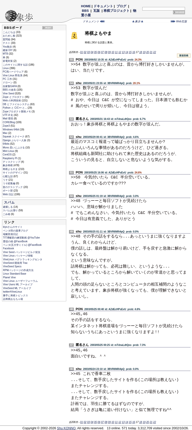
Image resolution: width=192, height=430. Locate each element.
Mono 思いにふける (14, 147)
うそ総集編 (9, 183)
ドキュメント (103, 6)
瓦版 (96, 11)
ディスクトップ (12, 161)
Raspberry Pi (10, 158)
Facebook (8, 248)
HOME (86, 6)
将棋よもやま (10, 169)
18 (140, 52)
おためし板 (9, 35)
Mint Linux (9, 151)
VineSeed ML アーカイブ (17, 288)
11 (116, 52)
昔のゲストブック (13, 187)
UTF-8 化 (8, 115)
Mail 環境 (8, 118)
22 (154, 52)
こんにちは (9, 32)
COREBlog (9, 122)
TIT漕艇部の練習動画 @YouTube (21, 237)
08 (105, 52)
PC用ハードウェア (13, 71)
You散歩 (8, 46)
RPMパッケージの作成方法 (18, 270)
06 (99, 52)
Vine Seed (9, 93)
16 (133, 52)
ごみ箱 (7, 214)
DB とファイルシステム (16, 104)
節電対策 (8, 61)
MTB (6, 53)
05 (95, 52)
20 (147, 52)
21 (151, 52)
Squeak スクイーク (14, 136)
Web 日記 (8, 194)
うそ (5, 179)
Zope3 (6, 125)
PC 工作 (7, 79)
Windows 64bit (11, 129)
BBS (85, 11)
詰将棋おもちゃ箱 (13, 299)
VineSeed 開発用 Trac (15, 263)
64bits (6, 143)
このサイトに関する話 (15, 64)
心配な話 (8, 176)
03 (88, 52)
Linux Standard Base (14, 273)
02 (85, 52)
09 (109, 52)
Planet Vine (9, 277)
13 (123, 52)
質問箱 (7, 39)
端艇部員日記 (10, 234)
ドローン (8, 82)
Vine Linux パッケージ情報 (18, 255)
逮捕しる (8, 206)
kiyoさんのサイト (12, 227)
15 (130, 52)
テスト (7, 43)
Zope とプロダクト (14, 97)
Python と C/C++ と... (15, 107)
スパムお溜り (10, 210)
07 (102, 52)
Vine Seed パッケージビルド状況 (21, 252)
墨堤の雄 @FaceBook (15, 241)
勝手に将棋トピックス (15, 295)
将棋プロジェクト (117, 11)
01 (81, 52)
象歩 (137, 21)
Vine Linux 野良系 (13, 75)
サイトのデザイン (13, 172)
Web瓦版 (179, 21)
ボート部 (8, 190)
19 (144, 52)
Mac (5, 133)
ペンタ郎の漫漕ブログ (15, 230)
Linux (6, 68)
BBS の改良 (10, 89)
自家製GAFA (10, 86)
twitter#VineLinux (12, 291)
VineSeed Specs (12, 266)
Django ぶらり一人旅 (15, 140)
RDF (48, 28)
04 (91, 52)
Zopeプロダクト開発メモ (17, 111)
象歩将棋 (8, 165)
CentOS (7, 154)
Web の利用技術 (12, 100)
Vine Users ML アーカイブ (17, 284)
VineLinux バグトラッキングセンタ (22, 259)
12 (119, 52)
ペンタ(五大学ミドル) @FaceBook (22, 245)
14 (126, 52)
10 (113, 52)
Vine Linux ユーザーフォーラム (20, 281)
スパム (9, 202)
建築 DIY (8, 50)
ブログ (121, 6)
